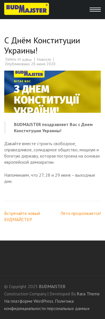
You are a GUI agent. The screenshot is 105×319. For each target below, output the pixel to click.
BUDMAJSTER (52, 286)
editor (27, 59)
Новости (44, 59)
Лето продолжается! (80, 213)
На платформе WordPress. (29, 301)
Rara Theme (88, 293)
